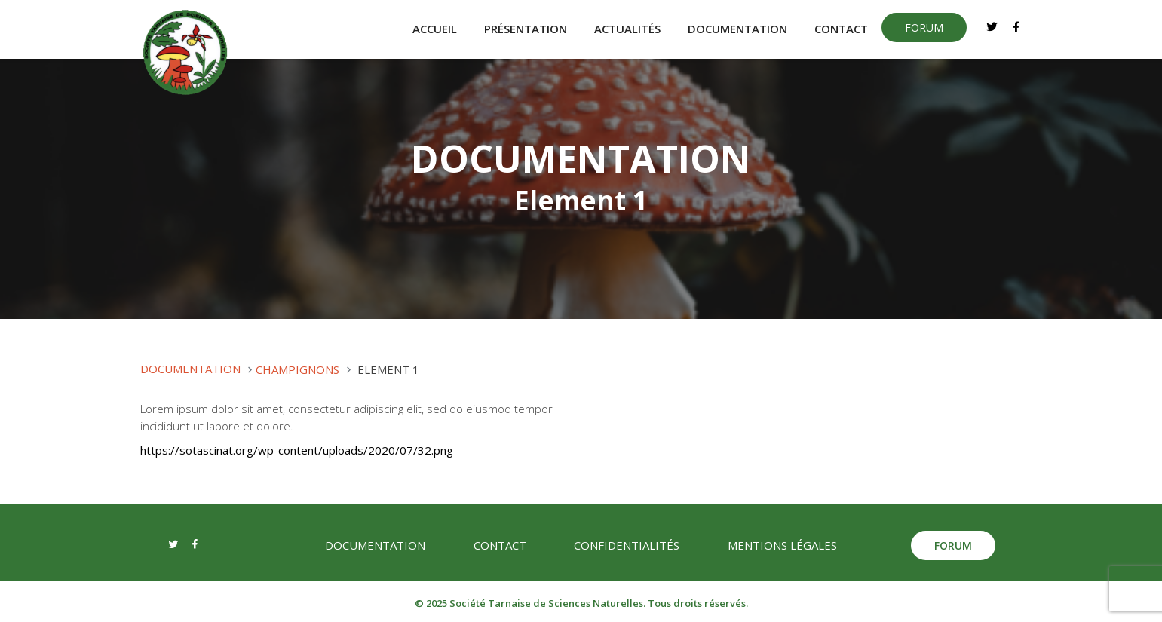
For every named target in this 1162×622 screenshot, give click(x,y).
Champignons (297, 369)
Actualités (627, 29)
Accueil (434, 29)
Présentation (525, 29)
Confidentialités (626, 545)
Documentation (737, 29)
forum (924, 27)
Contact (841, 29)
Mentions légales (782, 545)
